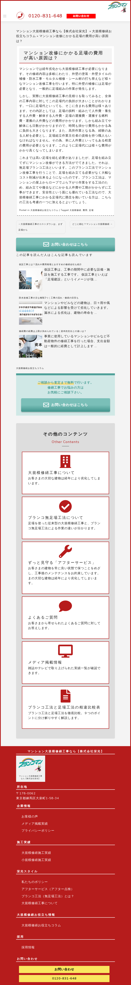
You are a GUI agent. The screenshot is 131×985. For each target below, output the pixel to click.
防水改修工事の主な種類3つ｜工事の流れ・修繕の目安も (49, 297)
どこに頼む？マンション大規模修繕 (90, 224)
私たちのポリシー (35, 882)
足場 (91, 210)
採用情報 (28, 947)
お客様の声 (30, 816)
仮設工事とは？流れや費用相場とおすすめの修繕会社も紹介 (50, 264)
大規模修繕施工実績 (36, 853)
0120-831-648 (45, 16)
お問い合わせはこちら (65, 244)
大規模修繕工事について (40, 903)
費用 (85, 210)
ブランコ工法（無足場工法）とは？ (48, 896)
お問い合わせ (64, 969)
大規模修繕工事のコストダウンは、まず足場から (40, 227)
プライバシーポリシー (38, 831)
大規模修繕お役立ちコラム (44, 210)
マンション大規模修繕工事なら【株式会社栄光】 (52, 31)
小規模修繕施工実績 (36, 860)
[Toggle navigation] (5, 16)
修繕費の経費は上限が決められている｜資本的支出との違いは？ (52, 331)
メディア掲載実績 (35, 824)
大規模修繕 (75, 210)
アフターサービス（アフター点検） (48, 889)
